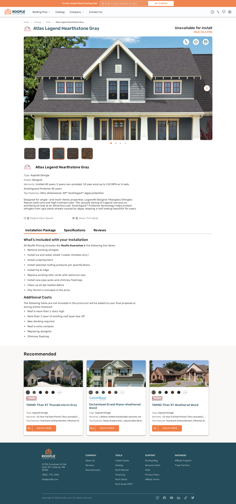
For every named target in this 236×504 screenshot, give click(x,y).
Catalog (37, 22)
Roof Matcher (122, 470)
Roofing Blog (151, 460)
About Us (90, 460)
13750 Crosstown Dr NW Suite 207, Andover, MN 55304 (54, 467)
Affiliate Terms (152, 479)
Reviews (90, 465)
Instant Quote (122, 460)
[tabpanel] (118, 292)
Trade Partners (182, 465)
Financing (120, 474)
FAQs (147, 470)
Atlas (48, 22)
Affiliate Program (183, 460)
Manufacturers (93, 470)
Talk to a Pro (202, 31)
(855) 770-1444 (50, 474)
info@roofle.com (50, 479)
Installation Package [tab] (40, 230)
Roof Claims (121, 479)
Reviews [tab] (100, 230)
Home (26, 22)
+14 (59, 392)
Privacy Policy (152, 474)
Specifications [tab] (74, 230)
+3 (122, 392)
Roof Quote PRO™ (124, 484)
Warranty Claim (152, 465)
